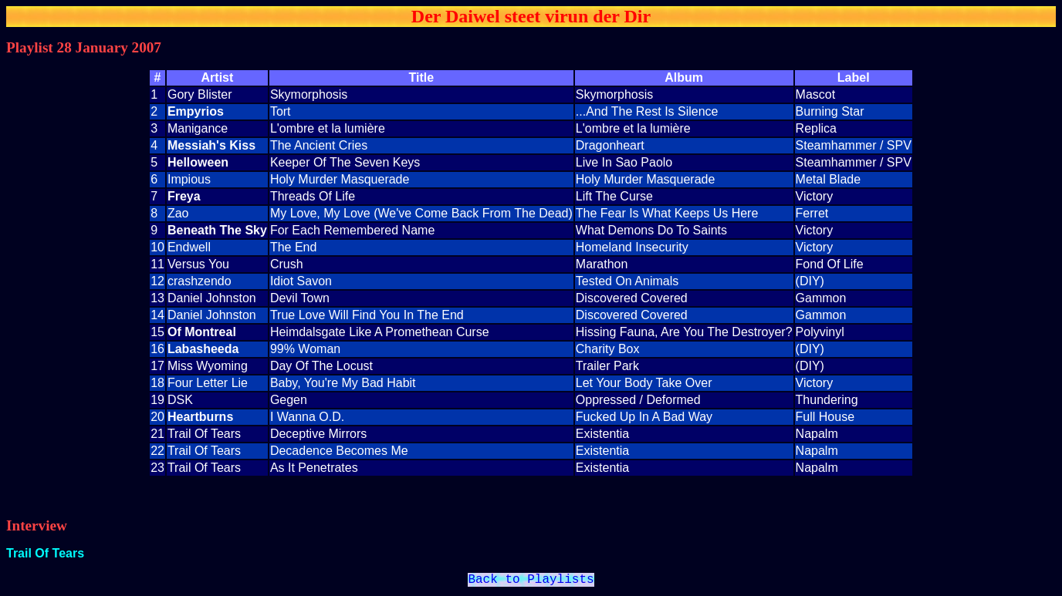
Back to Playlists (531, 581)
